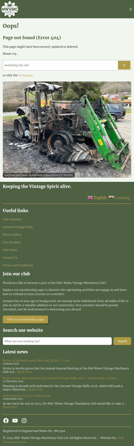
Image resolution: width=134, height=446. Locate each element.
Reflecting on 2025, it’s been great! (27, 395)
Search (122, 341)
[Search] (124, 65)
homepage (25, 75)
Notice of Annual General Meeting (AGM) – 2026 (36, 360)
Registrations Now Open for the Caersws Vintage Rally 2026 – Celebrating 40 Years (60, 378)
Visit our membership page (25, 319)
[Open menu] (131, 9)
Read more (24, 372)
